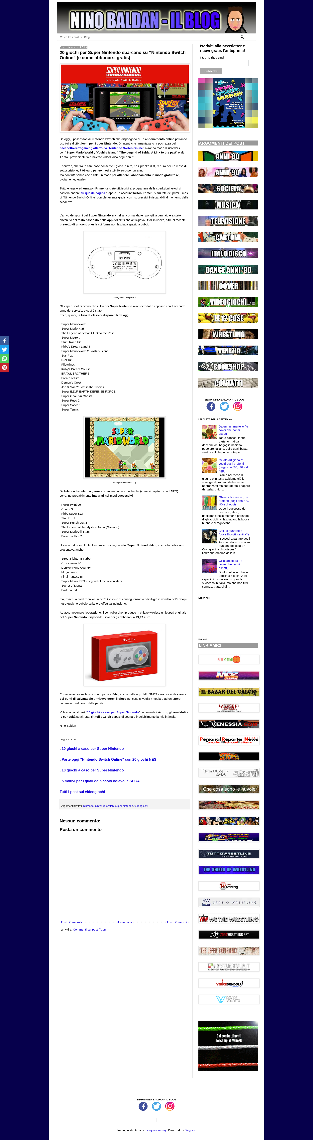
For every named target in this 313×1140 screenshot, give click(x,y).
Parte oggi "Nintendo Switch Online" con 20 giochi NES (109, 759)
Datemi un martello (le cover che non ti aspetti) (233, 430)
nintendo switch (104, 805)
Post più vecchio (177, 922)
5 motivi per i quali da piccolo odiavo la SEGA (101, 781)
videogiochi (141, 805)
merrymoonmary (155, 1130)
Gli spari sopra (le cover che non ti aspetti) (230, 564)
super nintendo (124, 805)
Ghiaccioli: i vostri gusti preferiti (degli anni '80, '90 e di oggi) (234, 500)
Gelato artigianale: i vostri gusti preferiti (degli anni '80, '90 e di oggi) (234, 465)
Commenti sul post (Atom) (90, 929)
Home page (124, 922)
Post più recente (71, 922)
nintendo (88, 805)
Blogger (190, 1130)
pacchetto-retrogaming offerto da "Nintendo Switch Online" (102, 148)
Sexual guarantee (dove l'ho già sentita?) (234, 532)
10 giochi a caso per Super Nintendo (113, 712)
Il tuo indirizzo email (212, 57)
